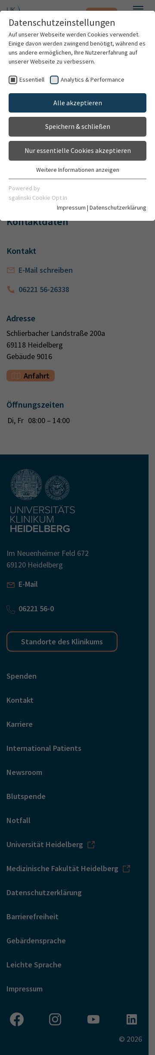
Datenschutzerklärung (118, 207)
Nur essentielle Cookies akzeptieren (78, 150)
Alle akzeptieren (77, 102)
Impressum (71, 207)
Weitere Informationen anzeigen (77, 170)
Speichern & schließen (77, 126)
